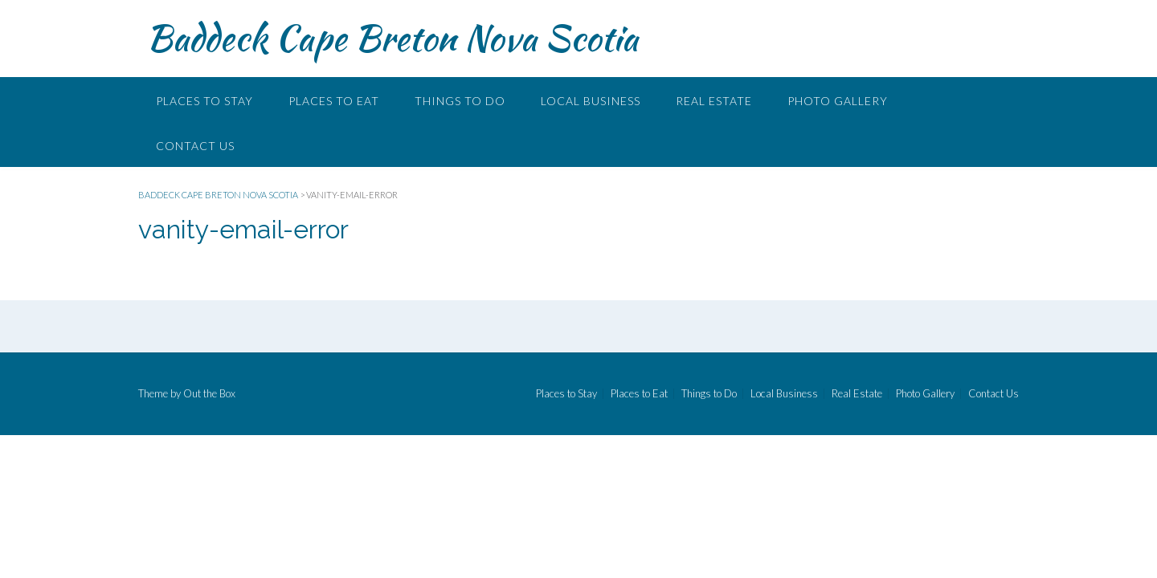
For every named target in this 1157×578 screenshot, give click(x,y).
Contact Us (195, 146)
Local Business (590, 101)
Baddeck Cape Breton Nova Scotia (392, 37)
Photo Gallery (837, 101)
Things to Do (460, 101)
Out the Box (209, 393)
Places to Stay (204, 101)
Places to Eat (333, 101)
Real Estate (714, 101)
